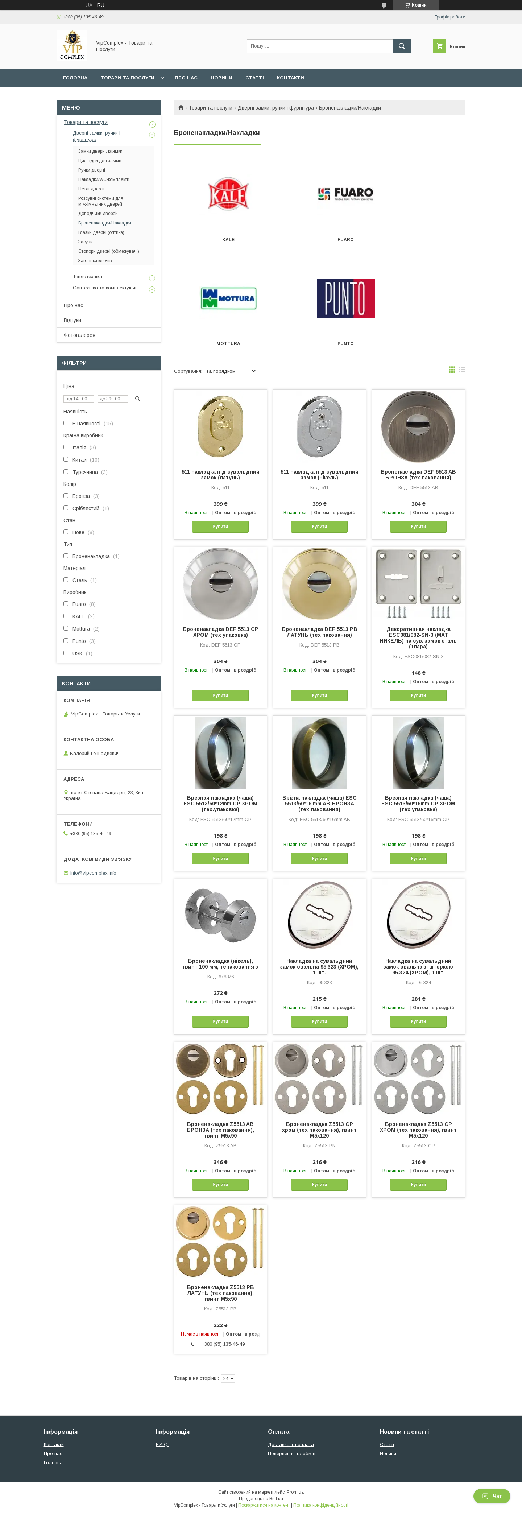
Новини (221, 78)
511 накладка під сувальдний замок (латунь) (221, 474)
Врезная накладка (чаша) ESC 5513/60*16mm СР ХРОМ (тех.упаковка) (418, 803)
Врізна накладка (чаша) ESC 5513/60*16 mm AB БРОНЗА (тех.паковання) (319, 803)
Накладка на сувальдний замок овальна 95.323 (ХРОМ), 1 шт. (319, 966)
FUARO (319, 239)
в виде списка (462, 371)
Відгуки (72, 320)
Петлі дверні (91, 188)
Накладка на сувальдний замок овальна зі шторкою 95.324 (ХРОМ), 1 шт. (418, 966)
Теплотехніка (87, 276)
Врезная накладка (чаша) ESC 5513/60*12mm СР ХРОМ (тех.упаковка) (220, 803)
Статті (254, 78)
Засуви (85, 241)
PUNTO (219, 343)
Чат (492, 1496)
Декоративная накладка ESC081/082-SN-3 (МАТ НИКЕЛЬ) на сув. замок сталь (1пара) (418, 637)
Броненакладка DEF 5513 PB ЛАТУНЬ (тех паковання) (319, 632)
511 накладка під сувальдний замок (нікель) (320, 474)
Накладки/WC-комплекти (103, 179)
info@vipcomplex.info (93, 873)
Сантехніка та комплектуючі (104, 287)
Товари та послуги (127, 78)
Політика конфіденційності (320, 1505)
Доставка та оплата (291, 1444)
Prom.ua (295, 1492)
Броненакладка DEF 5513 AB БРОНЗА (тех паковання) (418, 474)
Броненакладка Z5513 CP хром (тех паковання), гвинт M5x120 (319, 1130)
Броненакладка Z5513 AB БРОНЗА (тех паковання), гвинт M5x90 (220, 1130)
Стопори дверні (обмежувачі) (108, 251)
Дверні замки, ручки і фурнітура (276, 108)
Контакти (290, 78)
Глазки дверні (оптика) (101, 232)
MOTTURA (420, 239)
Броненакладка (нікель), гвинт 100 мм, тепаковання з (220, 964)
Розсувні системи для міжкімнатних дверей (100, 201)
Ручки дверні (91, 170)
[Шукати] (402, 46)
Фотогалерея (79, 335)
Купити (220, 526)
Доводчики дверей (98, 213)
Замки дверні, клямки (100, 151)
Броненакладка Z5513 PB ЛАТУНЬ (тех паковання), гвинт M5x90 (220, 1293)
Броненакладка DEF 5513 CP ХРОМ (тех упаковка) (220, 632)
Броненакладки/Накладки (104, 223)
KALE (220, 239)
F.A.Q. (162, 1444)
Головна (75, 78)
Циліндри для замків (99, 160)
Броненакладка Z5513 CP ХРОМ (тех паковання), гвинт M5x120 (418, 1130)
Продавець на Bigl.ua (261, 1498)
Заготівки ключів (95, 260)
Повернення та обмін (291, 1453)
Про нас (186, 78)
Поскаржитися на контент (264, 1505)
